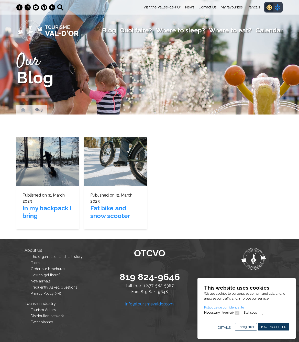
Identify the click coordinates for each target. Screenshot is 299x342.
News (189, 7)
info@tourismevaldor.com (149, 304)
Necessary (219, 312)
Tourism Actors (43, 310)
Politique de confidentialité (224, 307)
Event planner (42, 322)
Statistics (250, 312)
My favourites (232, 7)
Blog (109, 30)
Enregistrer (246, 327)
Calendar (269, 30)
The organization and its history (57, 257)
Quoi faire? (136, 30)
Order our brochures (48, 269)
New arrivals (41, 281)
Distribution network (47, 316)
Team (35, 263)
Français (253, 7)
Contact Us (207, 7)
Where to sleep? (180, 30)
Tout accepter (273, 327)
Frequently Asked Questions (54, 287)
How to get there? (45, 275)
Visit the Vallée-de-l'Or (162, 7)
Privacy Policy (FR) (46, 293)
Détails (224, 327)
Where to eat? (230, 30)
